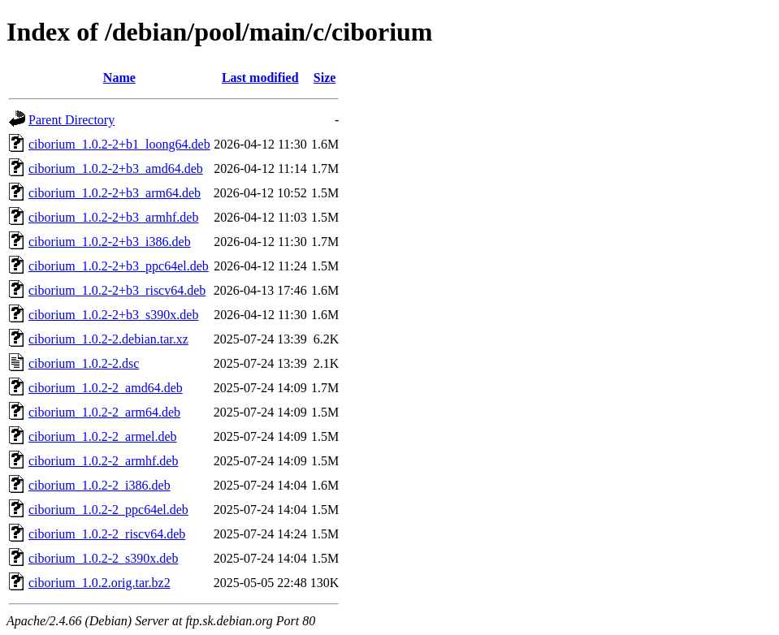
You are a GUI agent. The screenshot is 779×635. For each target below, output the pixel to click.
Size (325, 77)
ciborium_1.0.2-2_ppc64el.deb (108, 509)
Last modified (260, 77)
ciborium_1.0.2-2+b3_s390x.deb (113, 315)
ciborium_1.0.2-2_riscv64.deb (106, 534)
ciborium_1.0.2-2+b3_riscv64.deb (117, 290)
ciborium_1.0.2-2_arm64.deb (104, 412)
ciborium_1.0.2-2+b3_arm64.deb (114, 193)
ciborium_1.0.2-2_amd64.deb (105, 388)
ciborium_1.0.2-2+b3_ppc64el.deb (118, 266)
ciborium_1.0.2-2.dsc (83, 363)
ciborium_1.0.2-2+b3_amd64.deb (115, 168)
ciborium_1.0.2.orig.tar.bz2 (99, 583)
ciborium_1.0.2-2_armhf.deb (103, 461)
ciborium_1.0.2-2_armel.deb (102, 436)
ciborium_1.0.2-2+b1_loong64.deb (119, 144)
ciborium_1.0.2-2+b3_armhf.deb (113, 217)
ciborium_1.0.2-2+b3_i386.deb (109, 241)
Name (119, 77)
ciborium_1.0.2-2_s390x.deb (103, 558)
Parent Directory (71, 120)
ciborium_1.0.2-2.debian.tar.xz (108, 339)
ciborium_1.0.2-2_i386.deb (99, 485)
